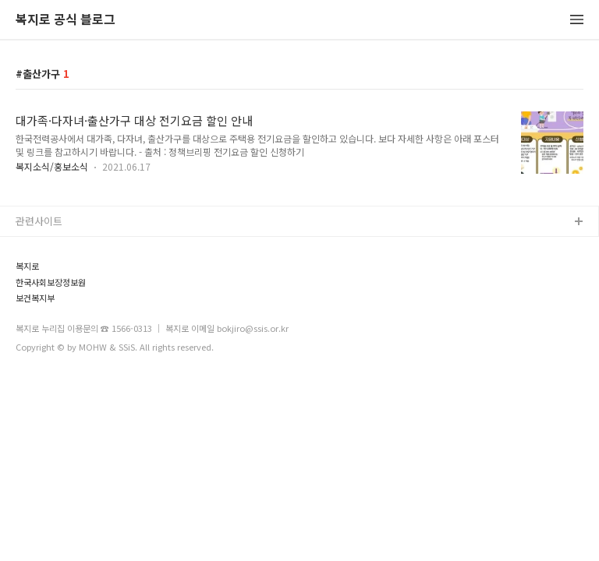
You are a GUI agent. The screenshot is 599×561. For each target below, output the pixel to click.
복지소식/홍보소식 (52, 166)
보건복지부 (35, 298)
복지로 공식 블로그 (65, 20)
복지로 (27, 266)
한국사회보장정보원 (51, 282)
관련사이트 (39, 220)
